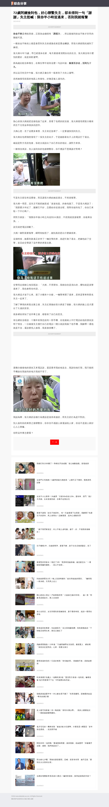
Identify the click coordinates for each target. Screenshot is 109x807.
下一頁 (54, 442)
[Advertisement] (54, 350)
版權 (32, 799)
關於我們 (14, 799)
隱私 (28, 799)
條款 (25, 799)
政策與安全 (20, 799)
